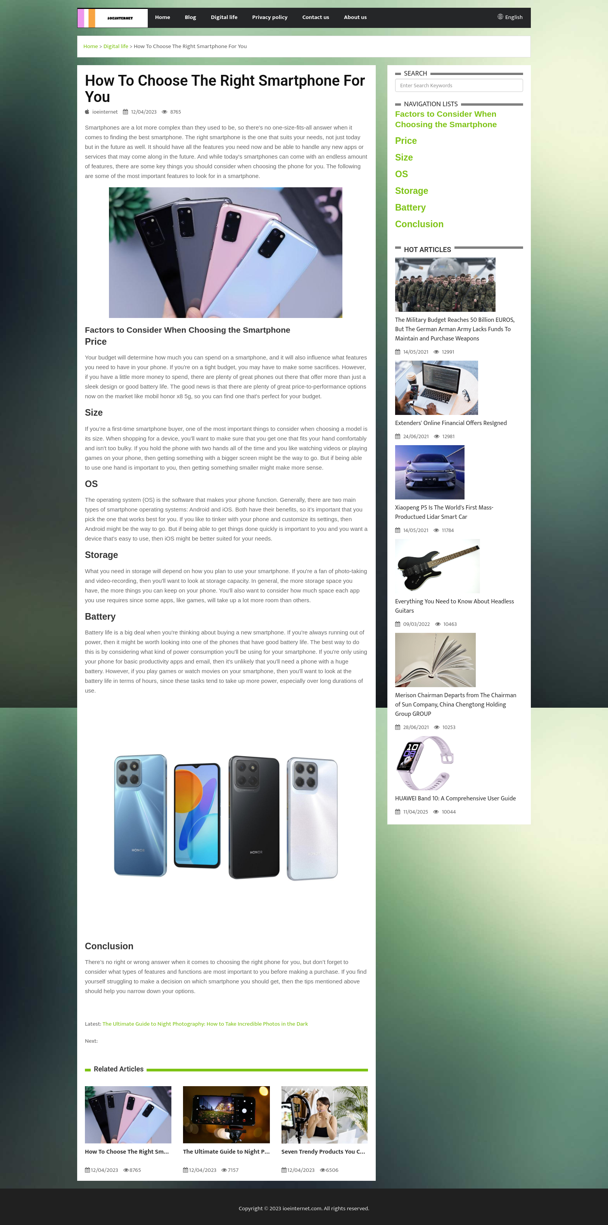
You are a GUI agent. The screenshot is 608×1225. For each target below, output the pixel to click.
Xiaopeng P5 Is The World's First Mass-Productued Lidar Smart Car (444, 512)
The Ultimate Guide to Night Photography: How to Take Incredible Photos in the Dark (205, 1024)
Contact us (315, 17)
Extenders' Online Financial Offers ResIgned (451, 423)
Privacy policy (270, 17)
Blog (190, 17)
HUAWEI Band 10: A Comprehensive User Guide (455, 798)
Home (162, 17)
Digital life (224, 17)
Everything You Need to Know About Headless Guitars (454, 606)
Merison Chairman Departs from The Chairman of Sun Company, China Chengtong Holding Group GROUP (455, 704)
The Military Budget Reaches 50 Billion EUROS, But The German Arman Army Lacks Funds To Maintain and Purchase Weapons (454, 329)
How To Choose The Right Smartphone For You (128, 1152)
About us (355, 17)
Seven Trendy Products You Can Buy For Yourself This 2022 (325, 1152)
